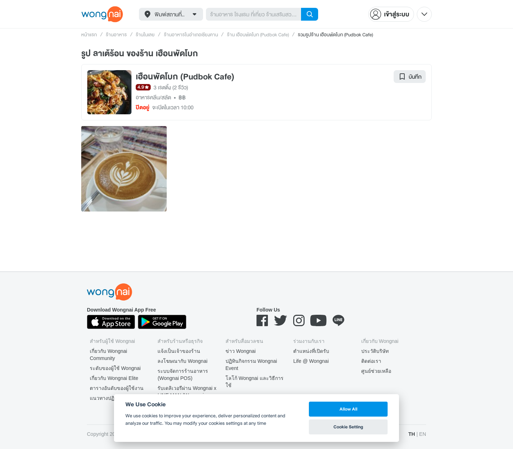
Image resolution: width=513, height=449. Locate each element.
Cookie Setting (348, 426)
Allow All (348, 409)
